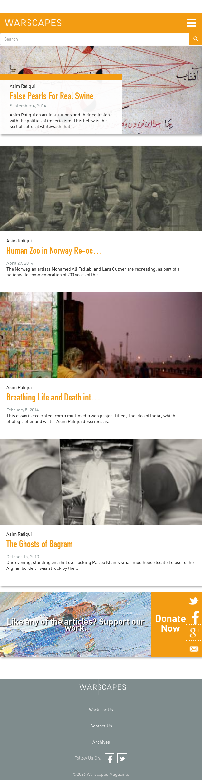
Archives (101, 742)
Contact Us (101, 725)
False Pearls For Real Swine (51, 97)
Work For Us (101, 709)
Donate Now (170, 623)
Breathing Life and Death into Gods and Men (72, 398)
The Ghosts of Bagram (39, 545)
